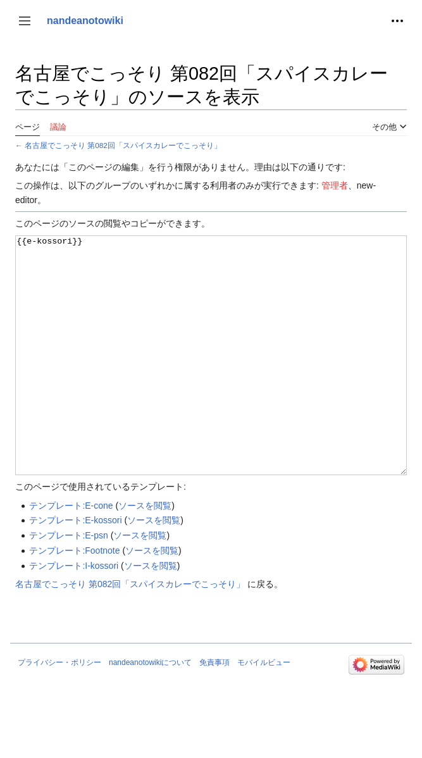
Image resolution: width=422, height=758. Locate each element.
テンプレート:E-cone (71, 553)
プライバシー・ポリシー (59, 709)
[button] (24, 20)
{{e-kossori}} (211, 379)
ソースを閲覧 (144, 553)
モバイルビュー (263, 709)
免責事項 (214, 709)
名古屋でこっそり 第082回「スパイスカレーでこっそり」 (123, 145)
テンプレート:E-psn (68, 583)
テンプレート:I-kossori (73, 613)
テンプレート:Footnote (74, 598)
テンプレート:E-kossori (75, 567)
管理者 (334, 185)
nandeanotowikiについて (150, 709)
